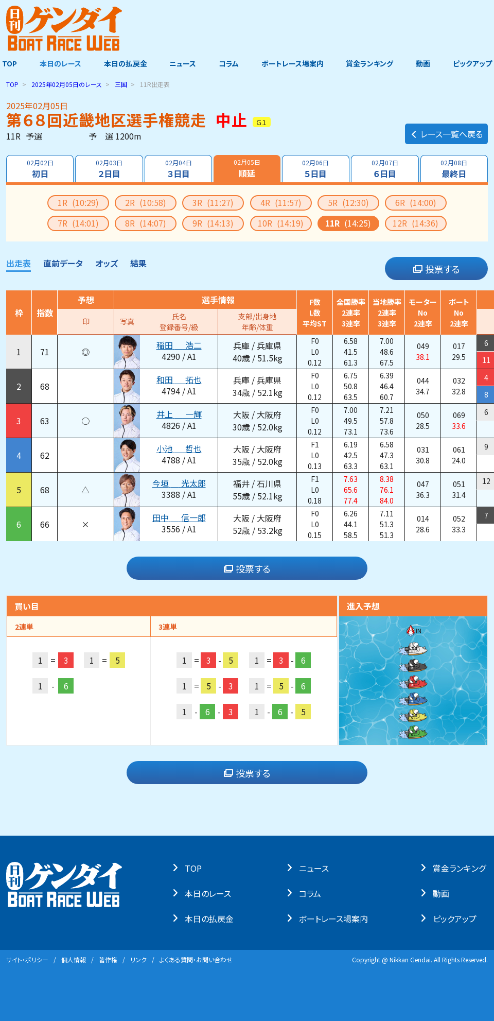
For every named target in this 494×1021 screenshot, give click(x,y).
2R (145, 202)
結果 (138, 263)
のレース (66, 84)
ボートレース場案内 (293, 63)
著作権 (108, 959)
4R (281, 202)
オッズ (106, 263)
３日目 (178, 169)
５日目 (316, 169)
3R (213, 202)
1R (78, 202)
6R (415, 202)
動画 (424, 63)
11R (348, 223)
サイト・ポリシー (27, 959)
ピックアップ (474, 63)
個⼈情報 (73, 959)
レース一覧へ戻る (446, 132)
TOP (7, 63)
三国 (121, 84)
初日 (39, 169)
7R (78, 223)
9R (213, 223)
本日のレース (59, 63)
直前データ (63, 263)
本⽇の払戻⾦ (211, 918)
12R (415, 223)
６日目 (385, 169)
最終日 (454, 169)
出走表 (18, 263)
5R (348, 202)
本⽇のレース (210, 893)
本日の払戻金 (124, 63)
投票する (436, 268)
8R (145, 223)
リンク (138, 959)
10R (281, 223)
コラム (229, 63)
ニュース (182, 63)
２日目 (109, 169)
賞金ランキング (371, 63)
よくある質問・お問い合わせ (196, 959)
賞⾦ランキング (461, 867)
